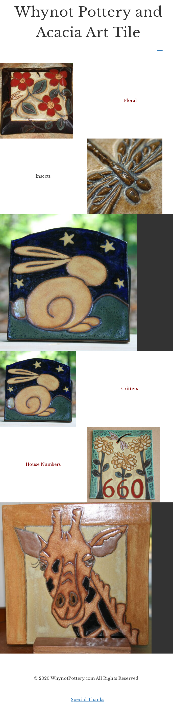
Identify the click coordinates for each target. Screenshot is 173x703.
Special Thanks (87, 699)
